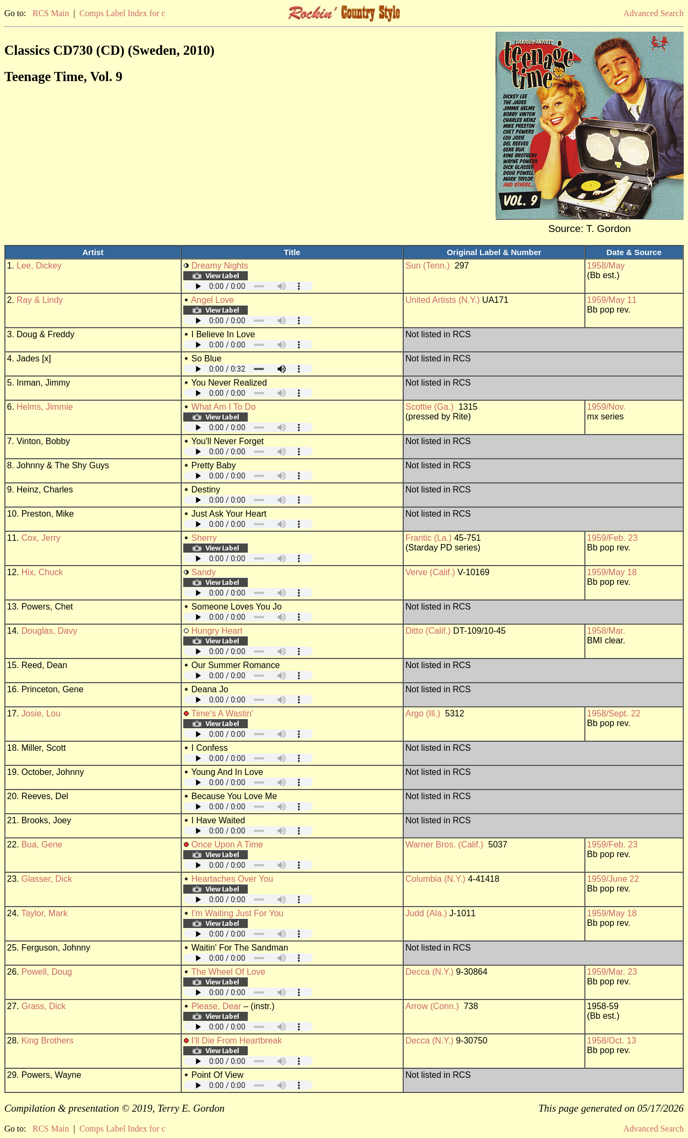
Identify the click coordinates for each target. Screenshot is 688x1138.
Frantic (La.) (428, 537)
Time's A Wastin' (222, 713)
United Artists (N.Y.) (442, 300)
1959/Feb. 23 (612, 537)
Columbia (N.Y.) (435, 878)
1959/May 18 (612, 572)
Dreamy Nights (219, 265)
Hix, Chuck (42, 572)
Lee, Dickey (39, 265)
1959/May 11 (612, 300)
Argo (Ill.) (422, 713)
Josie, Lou (41, 713)
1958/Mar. (606, 630)
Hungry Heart (216, 630)
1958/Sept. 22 (614, 713)
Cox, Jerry (41, 537)
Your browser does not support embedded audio (248, 286)
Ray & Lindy (40, 300)
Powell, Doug (47, 971)
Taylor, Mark (44, 913)
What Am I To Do (223, 406)
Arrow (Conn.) (432, 1006)
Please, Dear (216, 1006)
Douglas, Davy (49, 630)
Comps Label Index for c (123, 13)
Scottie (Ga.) (429, 406)
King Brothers (48, 1040)
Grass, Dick (44, 1006)
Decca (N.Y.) (429, 971)
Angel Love (212, 300)
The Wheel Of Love (228, 971)
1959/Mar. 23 (612, 971)
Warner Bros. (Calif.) (444, 844)
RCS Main (50, 13)
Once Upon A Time (227, 844)
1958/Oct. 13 (611, 1040)
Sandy (203, 572)
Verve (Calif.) (430, 572)
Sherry (204, 537)
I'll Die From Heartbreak (236, 1040)
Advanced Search (654, 13)
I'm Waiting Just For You (237, 913)
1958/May (606, 265)
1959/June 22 (613, 878)
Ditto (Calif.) (427, 630)
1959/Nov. (606, 406)
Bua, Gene (42, 844)
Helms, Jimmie (45, 406)
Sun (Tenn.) (427, 265)
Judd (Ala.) (426, 913)
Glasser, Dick (47, 878)
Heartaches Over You (232, 878)
